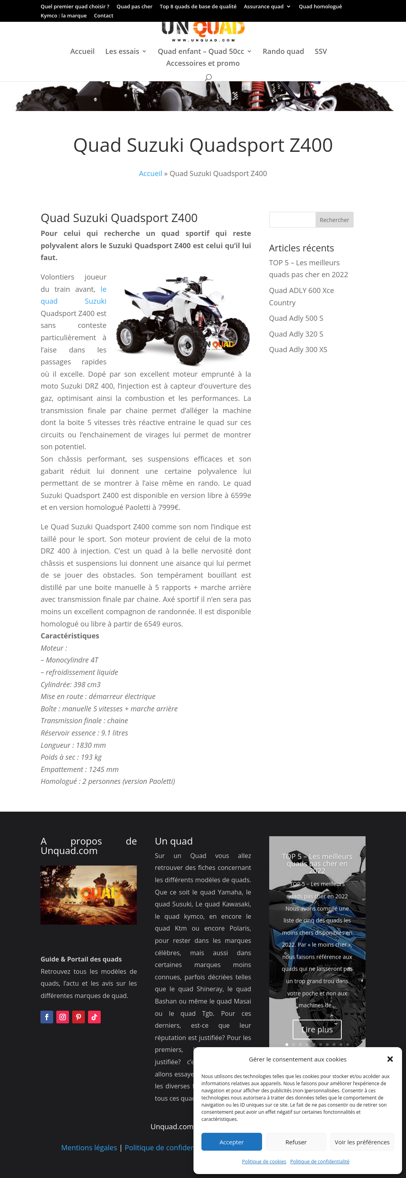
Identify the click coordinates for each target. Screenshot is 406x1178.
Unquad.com (69, 850)
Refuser (296, 1142)
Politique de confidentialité (319, 1161)
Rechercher (334, 220)
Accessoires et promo (203, 64)
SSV (321, 52)
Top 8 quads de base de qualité (198, 7)
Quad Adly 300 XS (298, 349)
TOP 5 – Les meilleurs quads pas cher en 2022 (317, 884)
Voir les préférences (362, 1142)
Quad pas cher (135, 7)
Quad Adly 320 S (296, 334)
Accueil (82, 52)
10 (347, 1044)
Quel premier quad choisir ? (74, 7)
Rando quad (283, 52)
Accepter (232, 1142)
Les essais (122, 52)
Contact (103, 16)
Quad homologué (320, 7)
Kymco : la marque (63, 16)
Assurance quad (263, 7)
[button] (390, 1059)
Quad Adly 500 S (296, 318)
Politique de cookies (264, 1161)
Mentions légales (89, 1147)
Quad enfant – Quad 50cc (201, 52)
